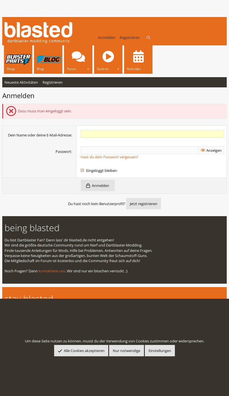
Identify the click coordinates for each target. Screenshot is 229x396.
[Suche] (149, 38)
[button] (88, 68)
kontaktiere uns (52, 270)
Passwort (63, 151)
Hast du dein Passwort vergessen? (109, 156)
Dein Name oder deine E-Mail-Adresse (39, 135)
